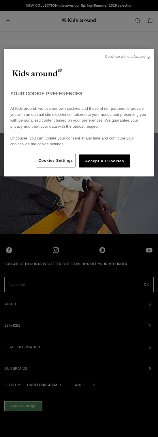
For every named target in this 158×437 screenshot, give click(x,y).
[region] (79, 112)
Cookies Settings (55, 160)
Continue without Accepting (127, 57)
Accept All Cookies (104, 161)
